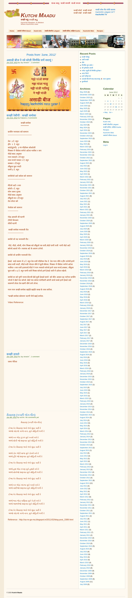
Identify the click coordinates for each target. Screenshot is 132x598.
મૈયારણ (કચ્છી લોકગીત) (21, 415)
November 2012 (86, 475)
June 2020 (84, 231)
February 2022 (85, 179)
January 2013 (85, 469)
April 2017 (83, 333)
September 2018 (86, 286)
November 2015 (86, 379)
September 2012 (86, 480)
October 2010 (85, 543)
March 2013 (84, 464)
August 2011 (84, 516)
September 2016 (86, 352)
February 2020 (85, 242)
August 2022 (84, 163)
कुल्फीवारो (85, 82)
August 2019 (84, 256)
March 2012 (84, 497)
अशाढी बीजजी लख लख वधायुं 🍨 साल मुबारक (96, 79)
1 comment (35, 63)
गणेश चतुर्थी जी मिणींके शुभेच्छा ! (92, 71)
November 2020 (86, 218)
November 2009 (86, 573)
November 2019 (86, 248)
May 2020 (83, 234)
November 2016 (86, 346)
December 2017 (86, 311)
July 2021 (83, 199)
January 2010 (85, 568)
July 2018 (83, 292)
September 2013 (86, 448)
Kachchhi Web (88, 31)
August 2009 (84, 582)
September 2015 (86, 385)
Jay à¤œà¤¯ (25, 63)
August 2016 (84, 355)
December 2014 (86, 407)
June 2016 (84, 360)
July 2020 (83, 229)
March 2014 (84, 431)
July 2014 (83, 420)
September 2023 (86, 138)
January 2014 (85, 437)
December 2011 (86, 505)
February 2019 (85, 273)
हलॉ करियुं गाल (86, 76)
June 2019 (84, 261)
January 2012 (85, 502)
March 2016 (84, 368)
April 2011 (83, 527)
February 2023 (85, 149)
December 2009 (86, 571)
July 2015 (83, 387)
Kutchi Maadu (38, 15)
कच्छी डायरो (13, 354)
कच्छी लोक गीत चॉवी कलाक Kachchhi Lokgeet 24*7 (105, 12)
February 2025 (85, 117)
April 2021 (83, 207)
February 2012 (85, 500)
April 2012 (83, 494)
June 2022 (84, 169)
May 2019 (83, 264)
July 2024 (83, 125)
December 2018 (86, 278)
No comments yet (32, 417)
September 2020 (86, 223)
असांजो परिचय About (24, 31)
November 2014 (86, 409)
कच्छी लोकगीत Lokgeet (52, 31)
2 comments (32, 118)
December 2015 (86, 376)
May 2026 (83, 92)
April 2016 (83, 365)
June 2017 (84, 327)
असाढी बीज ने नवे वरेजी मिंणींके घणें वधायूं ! (30, 60)
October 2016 (85, 349)
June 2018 (84, 294)
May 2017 (83, 330)
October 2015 (85, 382)
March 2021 (84, 210)
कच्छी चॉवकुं (85, 57)
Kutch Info (38, 31)
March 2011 (84, 530)
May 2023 (83, 144)
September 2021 (86, 193)
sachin (21, 417)
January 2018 (85, 308)
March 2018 (84, 303)
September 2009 (86, 579)
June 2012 (84, 489)
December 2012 (86, 472)
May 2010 (83, 557)
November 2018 (86, 281)
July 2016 (83, 357)
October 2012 (85, 478)
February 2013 (85, 467)
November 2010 (86, 541)
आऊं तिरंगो (85, 73)
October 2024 (85, 122)
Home (12, 31)
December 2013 (86, 439)
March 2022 (84, 177)
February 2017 (85, 338)
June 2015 (84, 390)
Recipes (100, 31)
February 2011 (85, 532)
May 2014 (83, 426)
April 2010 (83, 560)
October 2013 (85, 445)
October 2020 (85, 221)
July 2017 (83, 325)
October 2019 (85, 251)
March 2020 (84, 240)
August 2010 (84, 549)
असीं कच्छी (85, 60)
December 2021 (86, 185)
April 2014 (83, 428)
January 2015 (85, 404)
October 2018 (85, 283)
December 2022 (86, 152)
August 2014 (84, 417)
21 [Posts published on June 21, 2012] (116, 107)
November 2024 (86, 119)
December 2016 (86, 344)
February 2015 (85, 401)
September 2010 (86, 546)
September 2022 (86, 160)
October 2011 (85, 510)
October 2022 (85, 158)
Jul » (111, 112)
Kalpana (23, 118)
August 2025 (84, 103)
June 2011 (84, 521)
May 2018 (83, 297)
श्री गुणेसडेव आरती (87, 68)
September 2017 (86, 319)
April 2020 (83, 237)
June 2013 (84, 456)
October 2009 (85, 576)
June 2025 (84, 106)
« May (105, 112)
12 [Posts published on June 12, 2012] (111, 104)
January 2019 (85, 275)
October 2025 (85, 97)
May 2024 (83, 127)
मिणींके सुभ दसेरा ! (87, 65)
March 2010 (84, 562)
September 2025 (86, 100)
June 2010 (84, 554)
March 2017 (84, 335)
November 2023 (86, 133)
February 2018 (85, 305)
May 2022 (83, 171)
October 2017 (85, 316)
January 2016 (85, 374)
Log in (105, 145)
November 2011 (86, 508)
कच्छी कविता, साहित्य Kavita (71, 31)
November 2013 (86, 442)
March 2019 (84, 270)
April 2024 (83, 130)
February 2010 (85, 565)
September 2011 (86, 513)
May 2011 (83, 524)
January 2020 (85, 245)
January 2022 (85, 182)
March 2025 (84, 114)
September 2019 (86, 253)
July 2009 (83, 584)
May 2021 (83, 204)
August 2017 (84, 322)
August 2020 (84, 226)
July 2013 (83, 453)
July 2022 (83, 166)
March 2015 (84, 398)
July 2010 (83, 552)
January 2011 (85, 535)
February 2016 (85, 371)
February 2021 (85, 212)
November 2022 (86, 155)
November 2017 (86, 313)
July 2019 (83, 259)
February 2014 (85, 434)
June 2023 (84, 141)
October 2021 (85, 190)
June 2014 (84, 423)
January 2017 (85, 341)
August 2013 (84, 450)
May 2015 (83, 393)
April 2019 (83, 267)
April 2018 (83, 300)
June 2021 (84, 201)
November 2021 (86, 188)
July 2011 (83, 519)
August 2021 (84, 196)
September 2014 (86, 415)
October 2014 (85, 412)
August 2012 (84, 483)
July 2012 (83, 486)
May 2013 (83, 459)
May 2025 (83, 108)
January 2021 (85, 215)
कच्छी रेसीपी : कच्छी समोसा (21, 115)
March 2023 (84, 147)
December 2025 (86, 95)
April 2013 (83, 461)
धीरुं (83, 62)
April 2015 (83, 396)
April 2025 (83, 111)
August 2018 (84, 289)
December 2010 (86, 538)
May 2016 (83, 363)
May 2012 (83, 491)
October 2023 (85, 136)
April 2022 (83, 174)
